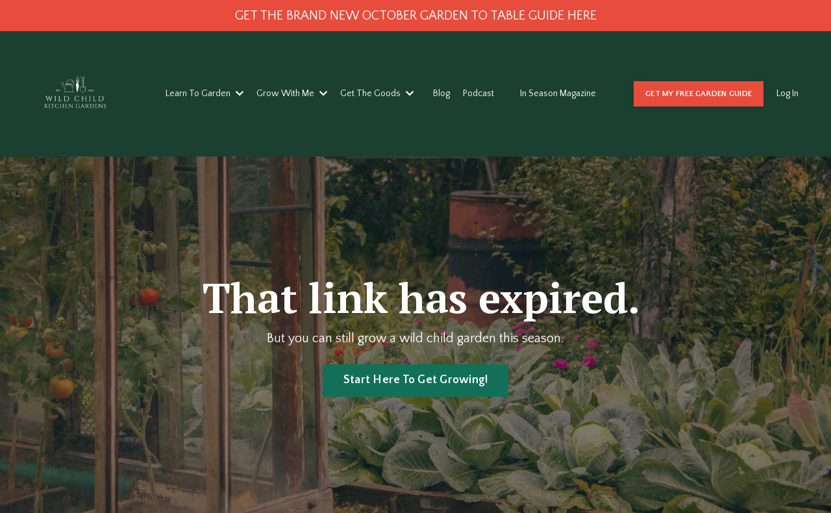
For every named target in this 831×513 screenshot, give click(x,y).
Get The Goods (377, 93)
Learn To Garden (204, 93)
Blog (441, 93)
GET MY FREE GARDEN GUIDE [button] (698, 93)
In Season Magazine (558, 93)
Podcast (478, 93)
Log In (787, 93)
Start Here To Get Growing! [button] (415, 379)
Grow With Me (291, 93)
